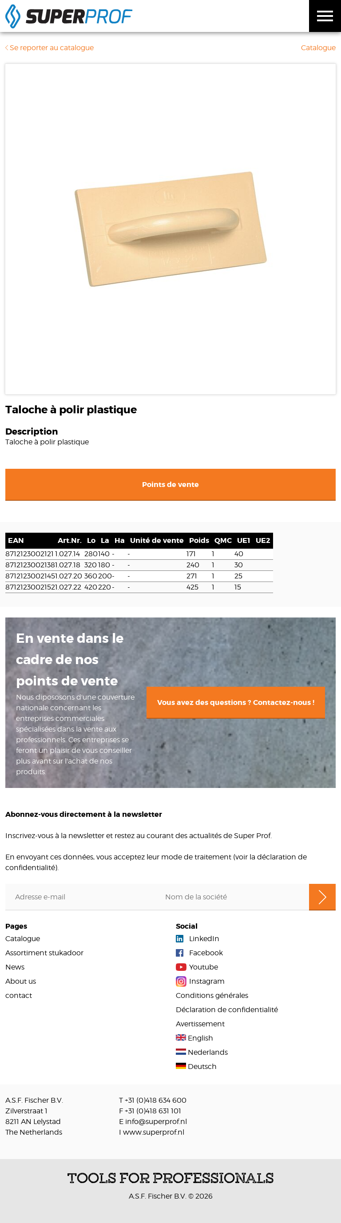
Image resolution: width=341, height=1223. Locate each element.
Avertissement (200, 1024)
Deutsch (196, 1066)
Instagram (207, 981)
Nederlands (202, 1052)
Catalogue (318, 48)
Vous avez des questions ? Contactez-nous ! (235, 702)
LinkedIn (204, 938)
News (14, 967)
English (194, 1038)
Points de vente (170, 484)
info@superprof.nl (156, 1121)
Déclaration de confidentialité (227, 1009)
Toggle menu (325, 16)
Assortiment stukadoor (44, 953)
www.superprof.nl (153, 1132)
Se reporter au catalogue (49, 48)
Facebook (206, 953)
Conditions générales (212, 995)
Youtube (203, 967)
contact (18, 995)
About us (20, 981)
